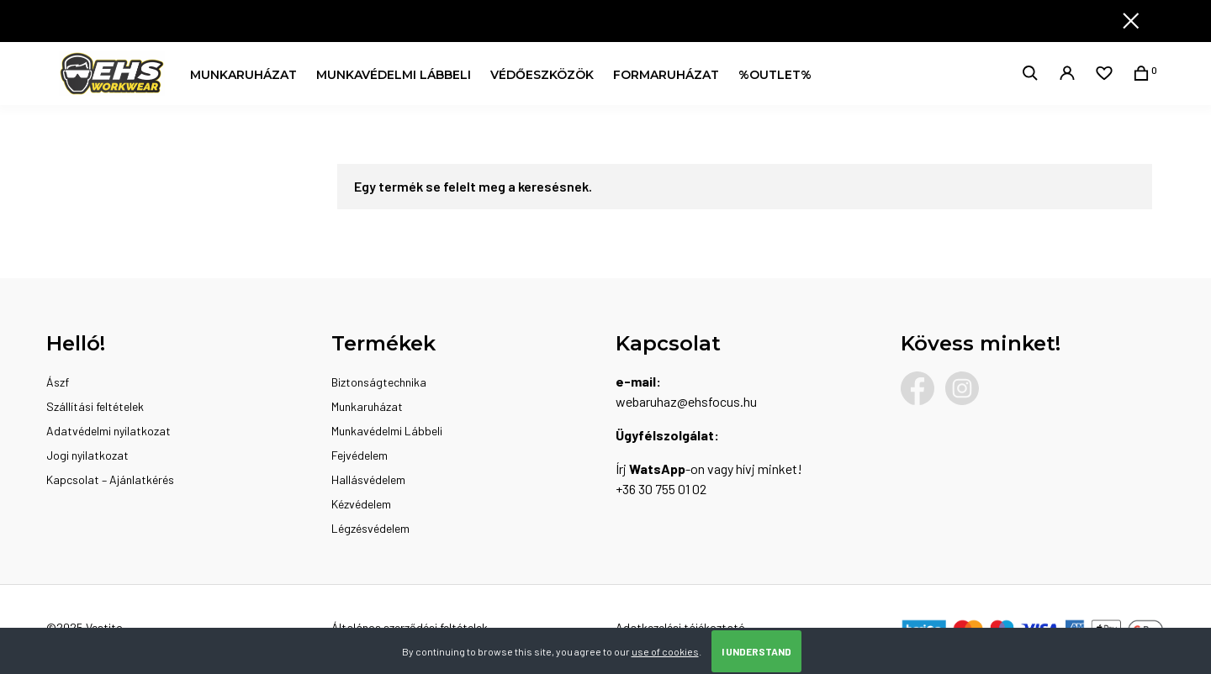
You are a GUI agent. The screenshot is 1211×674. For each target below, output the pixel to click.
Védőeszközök (542, 74)
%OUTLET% (775, 74)
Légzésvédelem (370, 528)
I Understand (756, 651)
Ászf (57, 382)
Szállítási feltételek (95, 406)
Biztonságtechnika (378, 382)
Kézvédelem (361, 504)
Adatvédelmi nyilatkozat (108, 431)
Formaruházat (666, 74)
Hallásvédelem (368, 479)
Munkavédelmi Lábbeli (393, 74)
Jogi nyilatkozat (87, 455)
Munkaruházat (243, 74)
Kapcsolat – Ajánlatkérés (110, 479)
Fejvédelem (359, 455)
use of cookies (665, 651)
